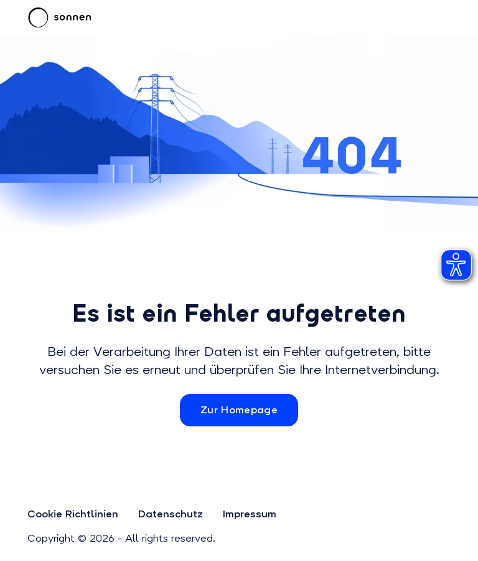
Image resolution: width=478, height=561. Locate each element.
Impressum (249, 514)
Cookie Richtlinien (72, 514)
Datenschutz (170, 514)
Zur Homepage (239, 410)
